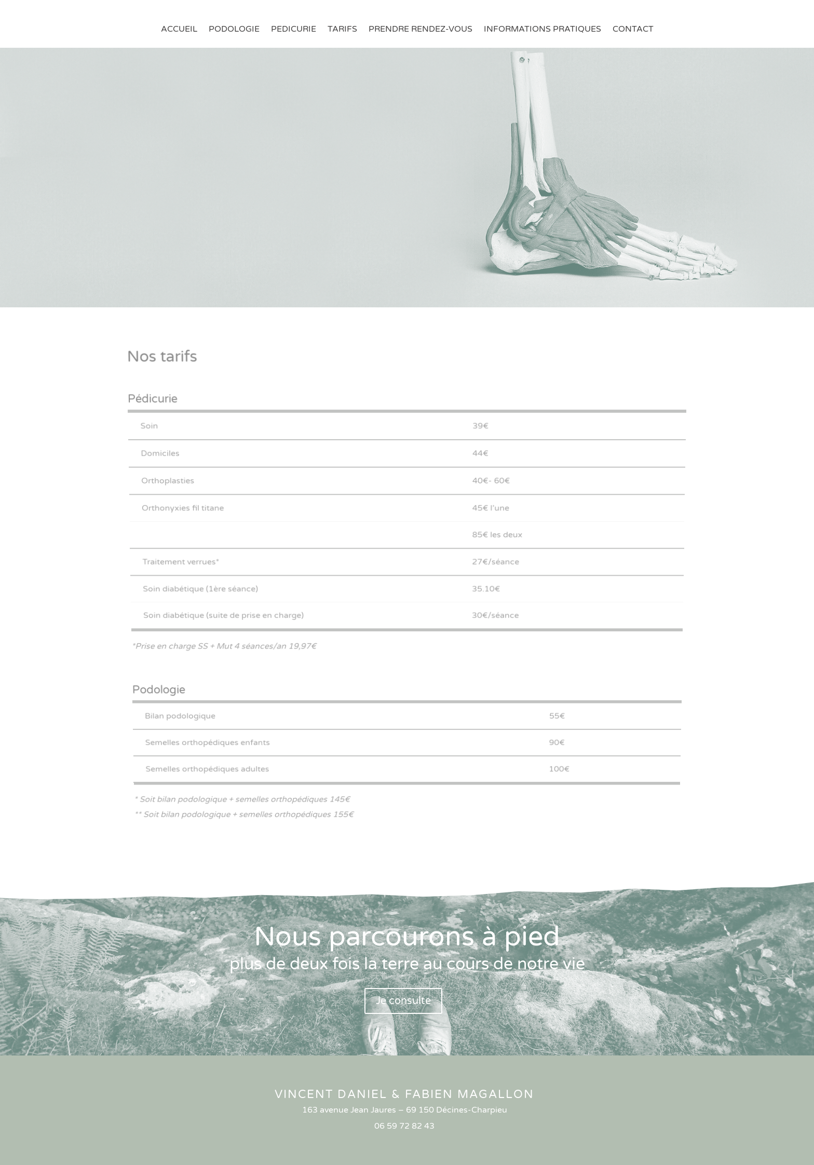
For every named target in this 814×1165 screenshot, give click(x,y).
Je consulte (403, 1001)
